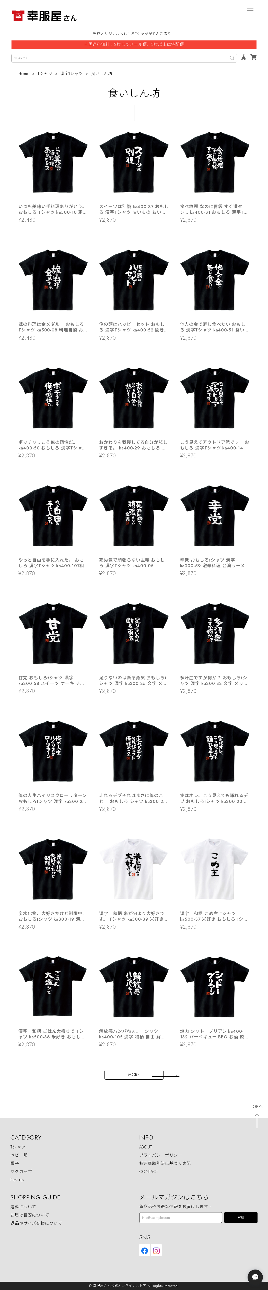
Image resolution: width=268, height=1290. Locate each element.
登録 (241, 1217)
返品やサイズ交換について (36, 1223)
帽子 (14, 1163)
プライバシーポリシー (160, 1155)
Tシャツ (45, 74)
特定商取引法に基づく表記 (165, 1163)
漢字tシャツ (71, 74)
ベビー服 (19, 1155)
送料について (23, 1207)
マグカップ (21, 1172)
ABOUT (146, 1147)
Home (24, 74)
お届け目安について (29, 1215)
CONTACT (148, 1172)
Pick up (17, 1180)
